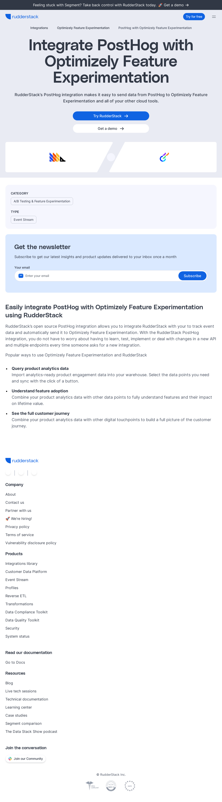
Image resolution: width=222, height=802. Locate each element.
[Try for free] (194, 16)
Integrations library (21, 563)
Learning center (18, 707)
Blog (9, 683)
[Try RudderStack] (111, 115)
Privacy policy (17, 526)
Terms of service (19, 534)
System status (17, 636)
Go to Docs (15, 662)
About (10, 494)
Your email (22, 267)
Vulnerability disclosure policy (30, 543)
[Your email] (116, 275)
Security (12, 628)
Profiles (11, 587)
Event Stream (16, 579)
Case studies (16, 715)
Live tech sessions (20, 691)
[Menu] (214, 16)
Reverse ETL (16, 596)
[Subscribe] (192, 275)
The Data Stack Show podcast (31, 731)
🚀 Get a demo (173, 5)
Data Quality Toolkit (22, 620)
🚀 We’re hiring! (18, 518)
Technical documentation (26, 699)
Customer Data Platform (26, 571)
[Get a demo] (111, 128)
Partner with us (18, 510)
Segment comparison (23, 723)
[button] (192, 275)
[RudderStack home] (21, 16)
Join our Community (25, 758)
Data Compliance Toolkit (26, 612)
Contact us (14, 502)
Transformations (19, 604)
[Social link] (8, 473)
